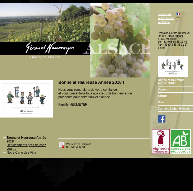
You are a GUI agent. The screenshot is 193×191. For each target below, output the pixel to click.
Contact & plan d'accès (174, 108)
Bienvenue (165, 14)
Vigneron (164, 89)
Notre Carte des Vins (21, 152)
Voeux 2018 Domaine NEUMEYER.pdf (78, 146)
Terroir (162, 95)
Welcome (164, 22)
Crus (161, 102)
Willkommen (166, 18)
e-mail (161, 47)
